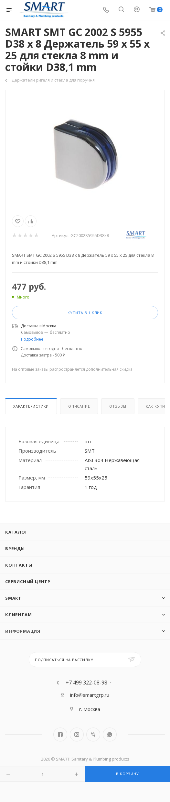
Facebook (60, 734)
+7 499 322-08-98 (86, 682)
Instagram (77, 734)
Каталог (16, 532)
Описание (79, 406)
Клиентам (18, 614)
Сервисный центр (27, 581)
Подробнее (32, 339)
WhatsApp (110, 734)
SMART (13, 598)
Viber (93, 734)
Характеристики (31, 406)
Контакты (18, 565)
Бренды (15, 548)
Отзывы (117, 406)
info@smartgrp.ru (89, 695)
